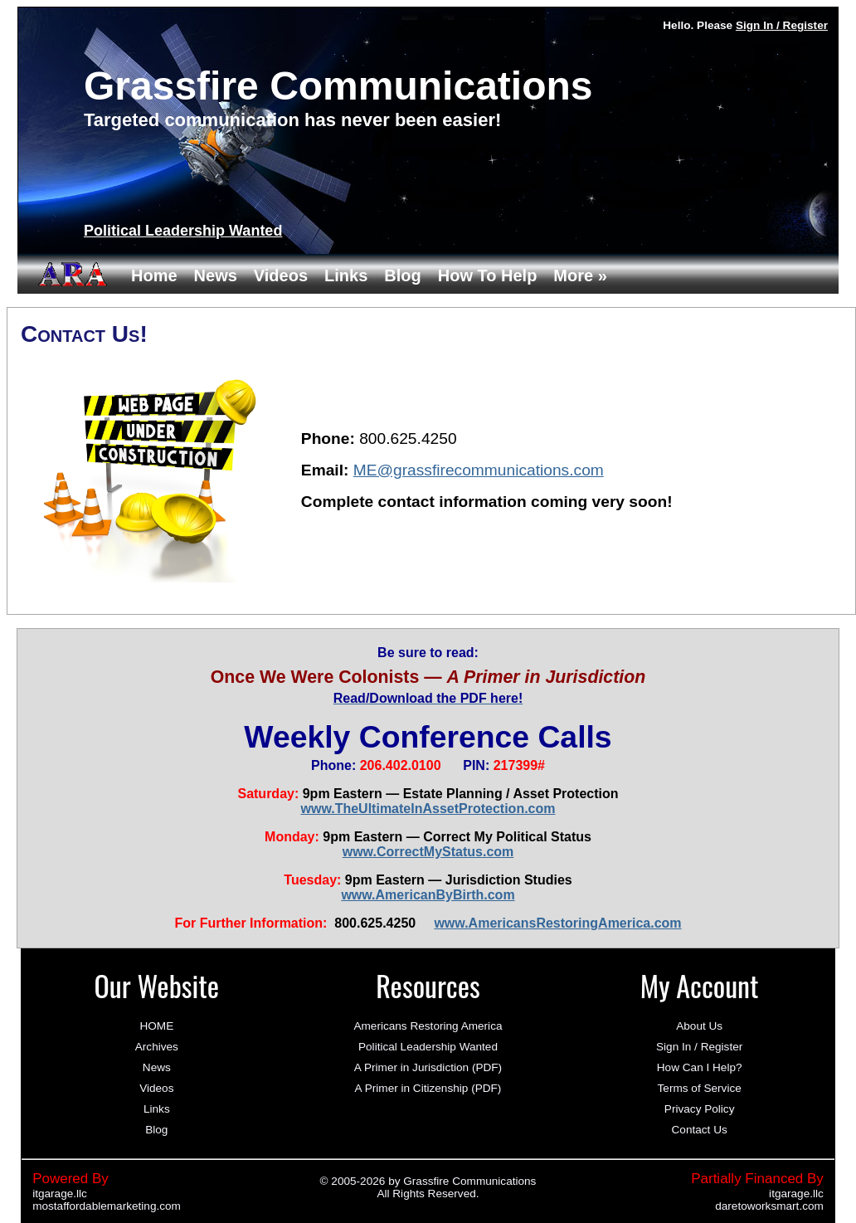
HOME (156, 1026)
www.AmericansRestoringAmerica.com (557, 923)
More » (579, 275)
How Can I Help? (699, 1067)
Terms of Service (700, 1088)
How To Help (487, 275)
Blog (402, 275)
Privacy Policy (699, 1109)
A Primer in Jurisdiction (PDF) (428, 1067)
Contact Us (699, 1129)
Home (154, 275)
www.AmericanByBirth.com (427, 895)
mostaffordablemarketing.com (106, 1206)
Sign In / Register (782, 25)
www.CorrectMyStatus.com (428, 852)
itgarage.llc (59, 1193)
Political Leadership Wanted (183, 230)
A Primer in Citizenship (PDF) (428, 1088)
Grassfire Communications (469, 1181)
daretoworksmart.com (769, 1206)
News (215, 275)
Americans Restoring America (427, 1026)
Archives (156, 1046)
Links (345, 275)
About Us (699, 1026)
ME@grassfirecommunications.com (478, 470)
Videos (281, 275)
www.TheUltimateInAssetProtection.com (427, 809)
